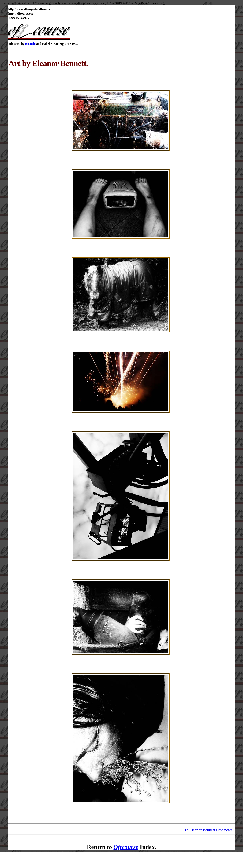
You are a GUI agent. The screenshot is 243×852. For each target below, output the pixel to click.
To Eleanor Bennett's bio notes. (209, 830)
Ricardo (30, 43)
